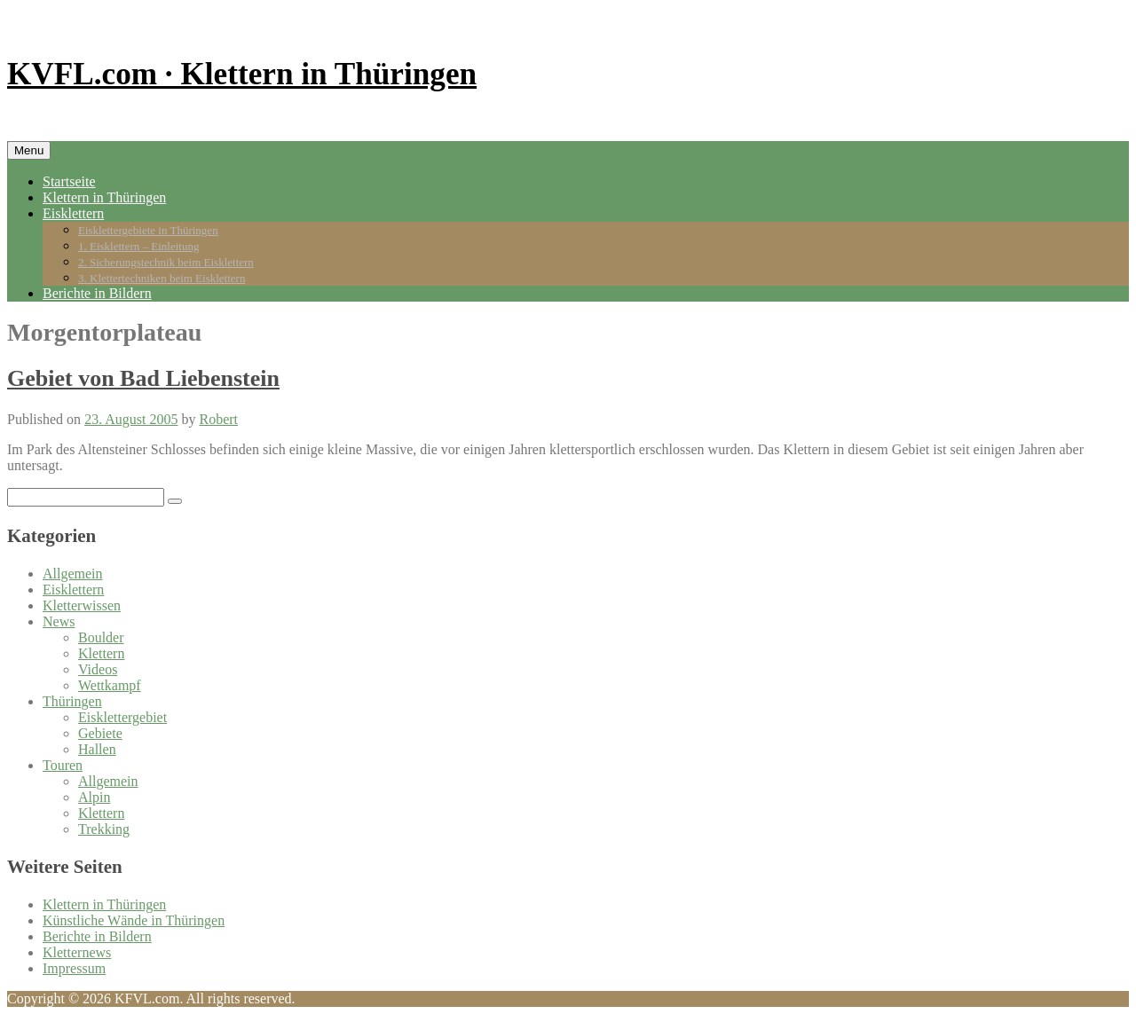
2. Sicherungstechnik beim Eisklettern (166, 262)
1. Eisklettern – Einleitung (138, 246)
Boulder (101, 637)
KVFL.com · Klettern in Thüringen (242, 74)
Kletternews (77, 952)
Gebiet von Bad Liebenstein (143, 378)
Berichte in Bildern (97, 293)
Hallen (97, 749)
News (59, 621)
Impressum (74, 968)
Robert (218, 419)
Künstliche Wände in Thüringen (134, 920)
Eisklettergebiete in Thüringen (148, 230)
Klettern (101, 653)
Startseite (69, 181)
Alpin (94, 797)
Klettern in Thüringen (104, 197)
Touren (63, 765)
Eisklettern (73, 213)
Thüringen (72, 701)
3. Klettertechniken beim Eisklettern (161, 278)
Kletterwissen (82, 605)
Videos (97, 669)
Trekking (104, 829)
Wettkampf (109, 685)
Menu (28, 150)
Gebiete (100, 733)
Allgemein (73, 573)
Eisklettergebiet (122, 717)
